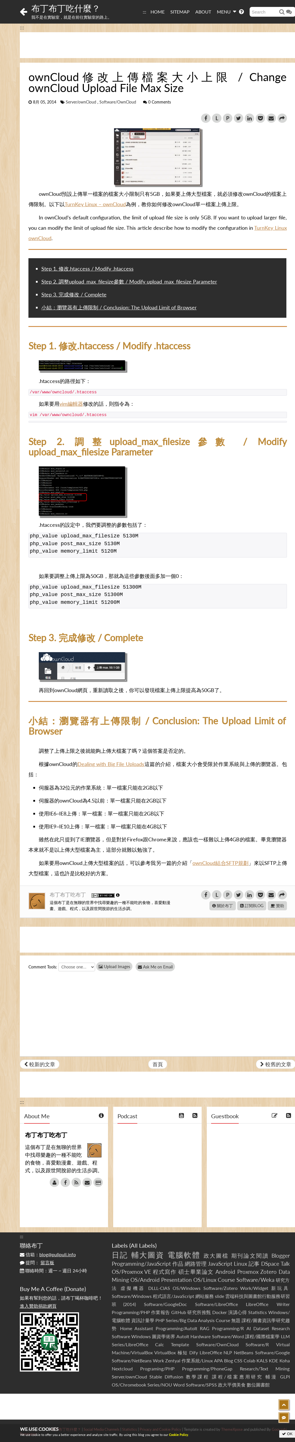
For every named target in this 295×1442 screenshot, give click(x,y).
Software (121, 1336)
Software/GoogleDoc (165, 1304)
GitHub (178, 1312)
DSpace (270, 1263)
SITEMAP (180, 11)
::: (144, 11)
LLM (285, 1336)
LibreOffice (211, 1352)
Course (226, 1279)
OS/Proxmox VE (131, 1271)
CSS (238, 1360)
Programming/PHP (131, 1312)
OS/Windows (186, 1288)
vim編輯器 (71, 404)
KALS (262, 1360)
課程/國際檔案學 (262, 1336)
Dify (193, 1352)
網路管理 (196, 1263)
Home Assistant (136, 1328)
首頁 (158, 1064)
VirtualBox (165, 1352)
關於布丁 (222, 905)
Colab (249, 1360)
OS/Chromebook (129, 1384)
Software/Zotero (220, 1288)
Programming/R (228, 1328)
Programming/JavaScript (141, 1263)
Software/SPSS (201, 1384)
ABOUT (203, 11)
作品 (177, 1263)
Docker (219, 1312)
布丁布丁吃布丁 (68, 894)
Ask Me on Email (157, 966)
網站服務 (204, 1296)
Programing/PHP (157, 1368)
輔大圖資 (148, 1255)
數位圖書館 (258, 1384)
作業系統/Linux (197, 1360)
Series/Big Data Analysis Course (198, 1320)
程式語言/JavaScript (173, 1296)
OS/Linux (204, 1279)
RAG (204, 1328)
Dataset (261, 1328)
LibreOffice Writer (268, 1304)
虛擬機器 (133, 1288)
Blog (228, 1360)
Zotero (268, 1271)
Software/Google (272, 1352)
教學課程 (198, 1376)
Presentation (176, 1279)
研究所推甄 (199, 1312)
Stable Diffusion (166, 1376)
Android (225, 1271)
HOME (158, 11)
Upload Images (114, 966)
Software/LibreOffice (216, 1304)
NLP (227, 1352)
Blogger (280, 1255)
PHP (160, 1320)
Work (158, 1360)
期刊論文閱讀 (250, 1255)
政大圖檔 (216, 1255)
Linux (240, 1263)
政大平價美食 (232, 1384)
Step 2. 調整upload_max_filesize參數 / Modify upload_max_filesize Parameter (129, 281)
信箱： (48, 1254)
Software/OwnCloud (117, 102)
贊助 (277, 905)
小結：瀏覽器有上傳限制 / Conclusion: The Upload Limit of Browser (119, 307)
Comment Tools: (42, 966)
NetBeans (243, 1352)
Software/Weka (255, 1279)
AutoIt (182, 1336)
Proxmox (248, 1271)
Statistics (257, 1312)
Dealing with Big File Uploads (111, 764)
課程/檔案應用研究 (237, 1376)
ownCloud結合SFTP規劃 (220, 863)
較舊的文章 (275, 1064)
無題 (235, 1320)
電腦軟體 (184, 1255)
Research (281, 1328)
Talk (285, 1263)
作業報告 (160, 1312)
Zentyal (172, 1360)
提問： (37, 1262)
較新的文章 (39, 1064)
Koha (284, 1360)
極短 (183, 1352)
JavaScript (220, 1263)
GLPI (285, 1376)
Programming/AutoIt (176, 1328)
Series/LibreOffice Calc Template (150, 1344)
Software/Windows (132, 1296)
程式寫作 (164, 1271)
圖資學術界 (163, 1336)
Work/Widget (254, 1288)
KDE (273, 1360)
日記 (120, 1255)
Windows (141, 1336)
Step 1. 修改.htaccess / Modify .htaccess (87, 268)
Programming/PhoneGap (207, 1368)
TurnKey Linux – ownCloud (95, 204)
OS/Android (145, 1279)
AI (248, 1328)
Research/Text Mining (265, 1368)
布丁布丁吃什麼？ (65, 8)
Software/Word (228, 1336)
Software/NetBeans (132, 1360)
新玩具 (280, 1288)
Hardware (200, 1336)
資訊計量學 (142, 1320)
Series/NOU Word (166, 1384)
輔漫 (271, 1376)
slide (219, 1296)
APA (218, 1360)
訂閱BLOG (251, 905)
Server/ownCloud (81, 102)
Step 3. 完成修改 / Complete (74, 294)
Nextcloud (122, 1368)
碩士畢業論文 (196, 1271)
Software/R (257, 1344)
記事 (253, 1263)
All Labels (143, 1245)
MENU (226, 11)
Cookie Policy (178, 1435)
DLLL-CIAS (159, 1288)
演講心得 (237, 1312)
